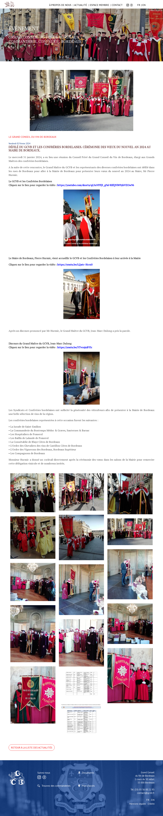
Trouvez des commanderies (56, 785)
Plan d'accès (88, 785)
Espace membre (99, 5)
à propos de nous (60, 5)
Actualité (80, 5)
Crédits (151, 803)
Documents (88, 772)
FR (138, 5)
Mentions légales (137, 803)
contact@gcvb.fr (145, 792)
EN (143, 5)
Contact (117, 5)
